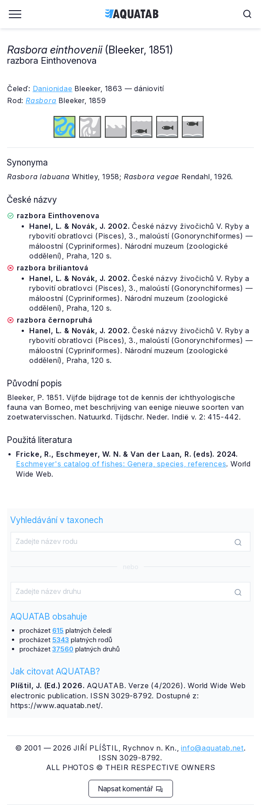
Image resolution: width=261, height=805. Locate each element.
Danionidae (53, 88)
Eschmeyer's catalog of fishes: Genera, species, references (121, 463)
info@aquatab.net (212, 747)
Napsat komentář (130, 788)
